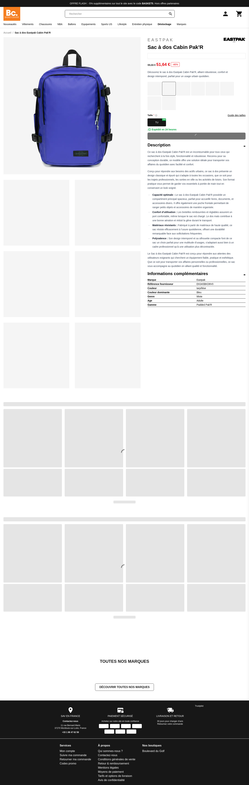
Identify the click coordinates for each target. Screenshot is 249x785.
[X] (204, 755)
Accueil (7, 32)
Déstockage (164, 24)
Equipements (88, 24)
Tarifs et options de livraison (66, 751)
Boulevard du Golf (105, 726)
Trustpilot (199, 681)
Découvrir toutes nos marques (124, 662)
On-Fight (131, 726)
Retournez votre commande (170, 699)
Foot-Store (100, 743)
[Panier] (239, 13)
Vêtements (28, 24)
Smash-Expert (134, 747)
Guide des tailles (237, 115)
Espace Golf (101, 738)
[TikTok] (194, 755)
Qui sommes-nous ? (61, 726)
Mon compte (18, 726)
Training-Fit (133, 763)
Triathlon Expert (135, 772)
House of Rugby (104, 759)
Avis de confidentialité (62, 755)
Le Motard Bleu (103, 772)
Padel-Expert (134, 730)
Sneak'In (131, 751)
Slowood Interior (136, 743)
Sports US (106, 24)
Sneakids (131, 755)
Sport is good (134, 759)
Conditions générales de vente (68, 734)
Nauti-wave (101, 780)
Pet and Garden (135, 738)
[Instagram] (185, 755)
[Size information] (156, 115)
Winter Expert (134, 780)
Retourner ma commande (26, 734)
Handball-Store (103, 755)
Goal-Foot (100, 751)
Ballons (72, 24)
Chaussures (45, 24)
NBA (59, 24)
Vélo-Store (132, 776)
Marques (181, 24)
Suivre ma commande (24, 730)
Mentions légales (59, 743)
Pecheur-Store (135, 734)
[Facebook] (175, 755)
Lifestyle (122, 24)
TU (160, 121)
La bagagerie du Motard (108, 763)
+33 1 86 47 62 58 (70, 708)
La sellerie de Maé (105, 768)
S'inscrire (226, 733)
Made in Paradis (104, 776)
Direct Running (103, 730)
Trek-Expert (133, 768)
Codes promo (19, 738)
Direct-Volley (101, 734)
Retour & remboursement (64, 738)
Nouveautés (9, 24)
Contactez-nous (70, 696)
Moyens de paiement (62, 747)
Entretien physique (142, 24)
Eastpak (196, 40)
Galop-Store (101, 747)
